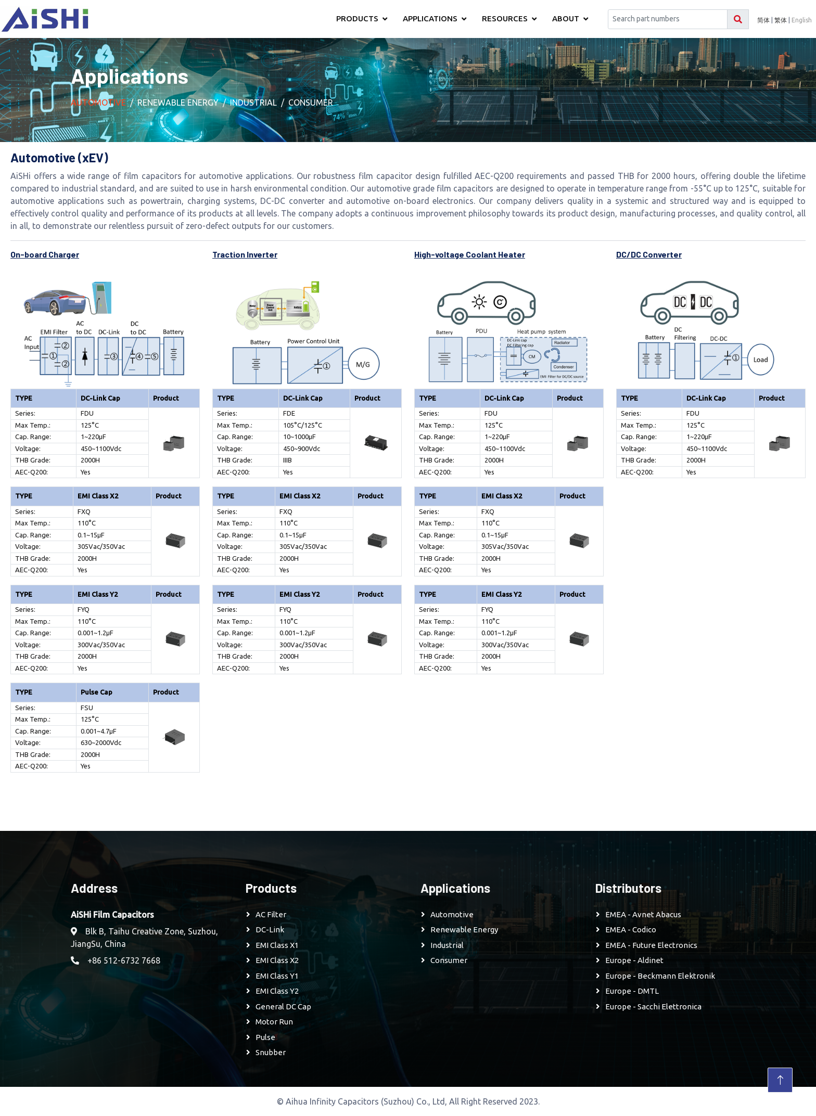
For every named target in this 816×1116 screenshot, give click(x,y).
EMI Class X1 (277, 945)
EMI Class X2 (277, 960)
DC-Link (270, 929)
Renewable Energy (178, 102)
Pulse (265, 1037)
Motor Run (274, 1021)
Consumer (310, 102)
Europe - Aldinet (634, 960)
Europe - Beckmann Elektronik (660, 975)
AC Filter (271, 914)
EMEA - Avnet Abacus (643, 914)
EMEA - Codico (630, 929)
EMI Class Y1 (277, 975)
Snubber (271, 1052)
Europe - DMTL (632, 990)
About (565, 18)
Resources (505, 18)
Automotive (98, 102)
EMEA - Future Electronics (651, 945)
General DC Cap (283, 1006)
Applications (430, 18)
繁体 (780, 20)
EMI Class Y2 (277, 990)
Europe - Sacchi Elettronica (653, 1006)
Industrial (253, 102)
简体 (763, 20)
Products (357, 18)
